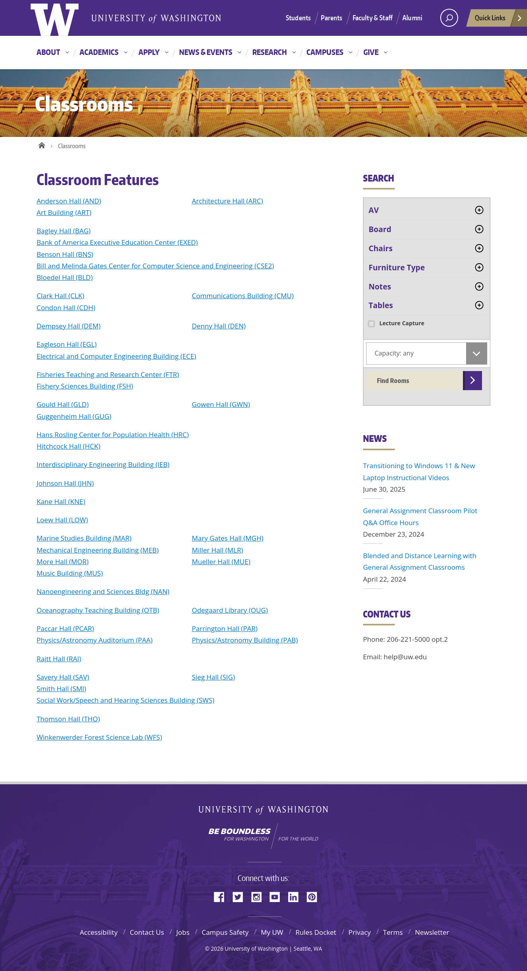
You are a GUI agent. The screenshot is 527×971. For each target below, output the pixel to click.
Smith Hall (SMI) (61, 688)
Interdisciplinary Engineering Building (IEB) (103, 464)
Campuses (325, 52)
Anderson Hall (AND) (69, 200)
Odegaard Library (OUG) (230, 610)
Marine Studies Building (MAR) (84, 538)
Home (42, 144)
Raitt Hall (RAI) (59, 658)
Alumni (412, 17)
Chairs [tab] (380, 248)
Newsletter (432, 932)
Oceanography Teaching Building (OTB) (98, 610)
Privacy (359, 932)
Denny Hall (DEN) (219, 325)
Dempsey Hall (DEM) (69, 325)
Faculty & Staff (373, 17)
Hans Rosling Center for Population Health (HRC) (113, 434)
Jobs (182, 932)
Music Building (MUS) (70, 573)
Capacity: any (394, 353)
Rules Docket (315, 932)
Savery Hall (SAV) (63, 677)
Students (298, 17)
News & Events (205, 52)
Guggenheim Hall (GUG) (74, 416)
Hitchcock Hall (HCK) (68, 446)
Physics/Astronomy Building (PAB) (245, 640)
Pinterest (314, 896)
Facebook (222, 896)
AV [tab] (374, 210)
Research (269, 52)
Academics (99, 52)
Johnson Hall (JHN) (65, 483)
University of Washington (263, 810)
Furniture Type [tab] (397, 267)
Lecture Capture (395, 323)
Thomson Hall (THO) (68, 718)
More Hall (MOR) (62, 561)
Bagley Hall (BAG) (64, 230)
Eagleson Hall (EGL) (67, 344)
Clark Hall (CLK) (60, 295)
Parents (331, 17)
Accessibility (98, 932)
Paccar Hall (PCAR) (65, 628)
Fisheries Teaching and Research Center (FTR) (108, 374)
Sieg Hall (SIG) (213, 677)
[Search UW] (449, 18)
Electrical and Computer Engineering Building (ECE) (116, 356)
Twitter (240, 896)
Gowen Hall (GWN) (221, 404)
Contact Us (147, 932)
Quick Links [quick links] (499, 20)
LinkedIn (296, 896)
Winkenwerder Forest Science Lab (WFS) (99, 737)
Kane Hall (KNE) (61, 501)
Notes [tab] (380, 286)
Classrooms (72, 146)
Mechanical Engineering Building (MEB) (98, 550)
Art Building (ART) (64, 212)
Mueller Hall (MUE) (221, 561)
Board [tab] (380, 229)
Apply (149, 52)
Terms (393, 932)
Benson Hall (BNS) (65, 254)
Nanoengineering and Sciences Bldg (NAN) (103, 591)
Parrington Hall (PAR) (225, 628)
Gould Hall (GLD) (63, 404)
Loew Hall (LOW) (62, 519)
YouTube (277, 896)
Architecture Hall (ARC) (227, 200)
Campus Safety (225, 932)
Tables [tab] (381, 305)
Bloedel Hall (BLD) (65, 277)
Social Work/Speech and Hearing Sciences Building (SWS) (126, 700)
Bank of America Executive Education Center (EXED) (117, 242)
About (48, 52)
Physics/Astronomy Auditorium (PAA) (94, 640)
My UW (272, 932)
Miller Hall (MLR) (217, 550)
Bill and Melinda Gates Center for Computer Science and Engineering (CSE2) (155, 265)
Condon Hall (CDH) (66, 307)
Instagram (259, 896)
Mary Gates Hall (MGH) (228, 538)
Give (371, 52)
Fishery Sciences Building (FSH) (85, 386)
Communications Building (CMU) (243, 295)
